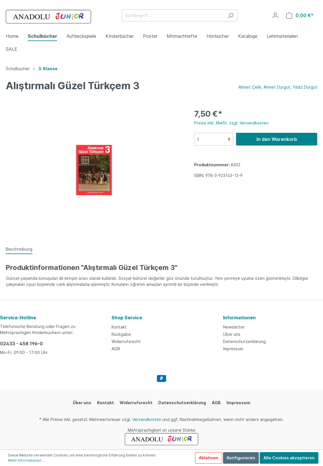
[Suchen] (230, 15)
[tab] (19, 249)
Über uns (231, 334)
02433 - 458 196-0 (21, 343)
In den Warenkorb (277, 139)
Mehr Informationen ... (26, 460)
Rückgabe (121, 334)
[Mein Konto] (275, 15)
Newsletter (234, 327)
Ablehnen (208, 457)
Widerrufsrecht (126, 341)
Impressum (233, 348)
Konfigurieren (241, 457)
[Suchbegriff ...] (173, 15)
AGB (116, 348)
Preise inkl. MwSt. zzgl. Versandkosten (231, 122)
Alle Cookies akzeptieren (289, 457)
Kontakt (119, 327)
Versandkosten (146, 419)
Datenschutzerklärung (244, 341)
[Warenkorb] (299, 15)
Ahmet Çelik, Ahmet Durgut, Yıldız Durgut (277, 87)
